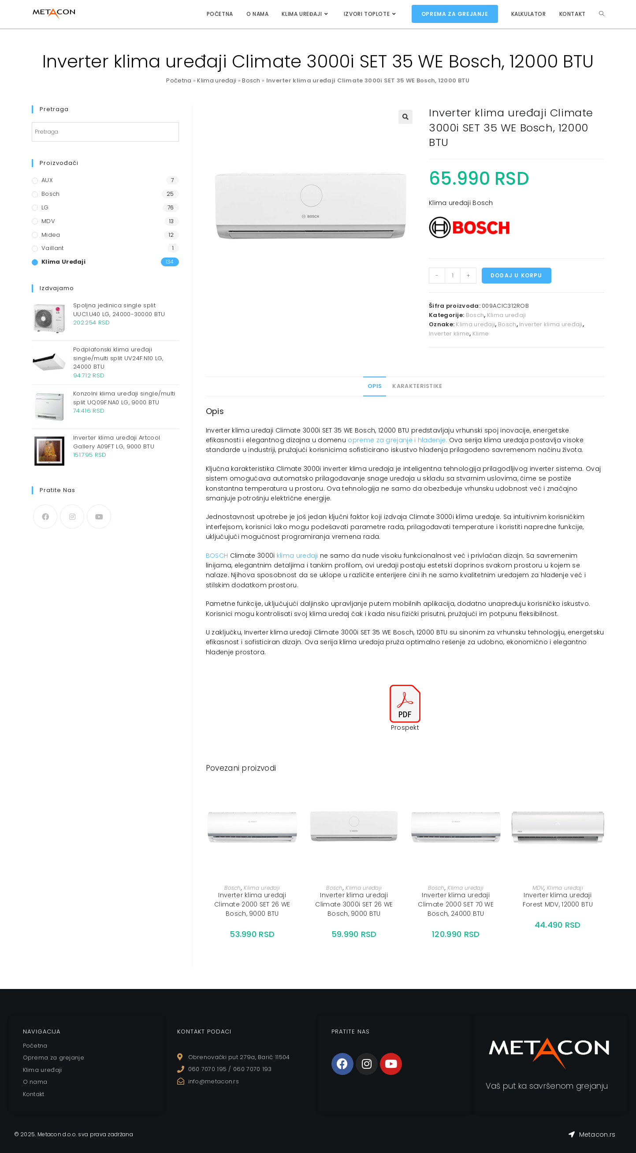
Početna (178, 80)
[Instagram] (72, 516)
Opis (375, 386)
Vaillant (52, 248)
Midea (50, 235)
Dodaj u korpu (517, 275)
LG (45, 207)
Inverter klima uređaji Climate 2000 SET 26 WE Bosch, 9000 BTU (252, 904)
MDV (538, 888)
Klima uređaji (216, 80)
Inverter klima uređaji (551, 324)
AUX (47, 180)
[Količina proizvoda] (453, 276)
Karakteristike (417, 386)
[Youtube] (99, 516)
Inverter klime (449, 333)
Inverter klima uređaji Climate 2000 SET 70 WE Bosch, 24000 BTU (456, 904)
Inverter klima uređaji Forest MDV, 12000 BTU (558, 900)
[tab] (374, 386)
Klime (480, 333)
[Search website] (601, 14)
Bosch (251, 80)
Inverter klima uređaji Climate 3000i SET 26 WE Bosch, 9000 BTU (354, 904)
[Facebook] (45, 516)
